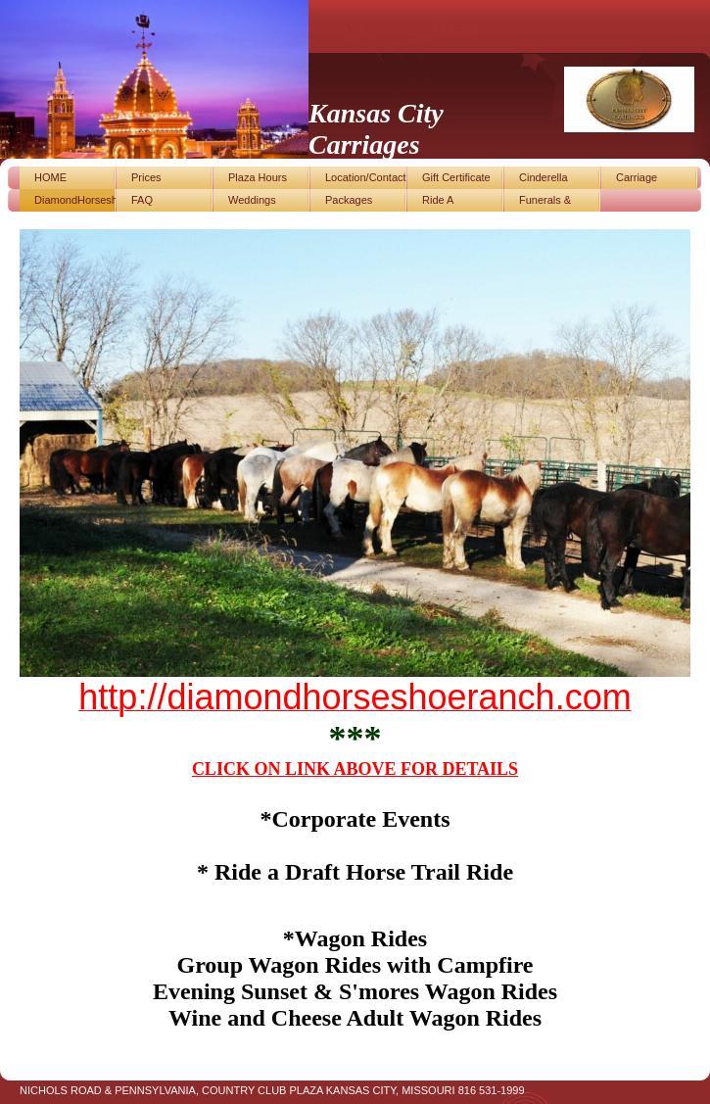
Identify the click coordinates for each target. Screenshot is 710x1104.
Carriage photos (636, 180)
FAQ (142, 200)
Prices (146, 177)
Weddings (252, 200)
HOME (50, 177)
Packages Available (348, 203)
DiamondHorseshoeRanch (75, 200)
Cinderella (543, 177)
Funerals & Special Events (555, 203)
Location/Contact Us (365, 180)
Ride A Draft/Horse (449, 203)
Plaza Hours (257, 177)
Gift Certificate (456, 177)
